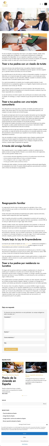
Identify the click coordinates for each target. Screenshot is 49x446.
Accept (24, 433)
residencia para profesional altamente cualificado (15, 245)
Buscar (4, 400)
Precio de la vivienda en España (10, 375)
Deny (24, 437)
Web (5, 343)
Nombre (6, 332)
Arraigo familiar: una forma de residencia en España (14, 418)
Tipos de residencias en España (10, 413)
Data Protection (25, 444)
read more (5, 393)
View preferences (24, 441)
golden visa (28, 243)
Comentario (7, 317)
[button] (47, 424)
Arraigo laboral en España (8, 416)
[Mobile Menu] (45, 4)
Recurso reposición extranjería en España (12, 421)
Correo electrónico (9, 337)
